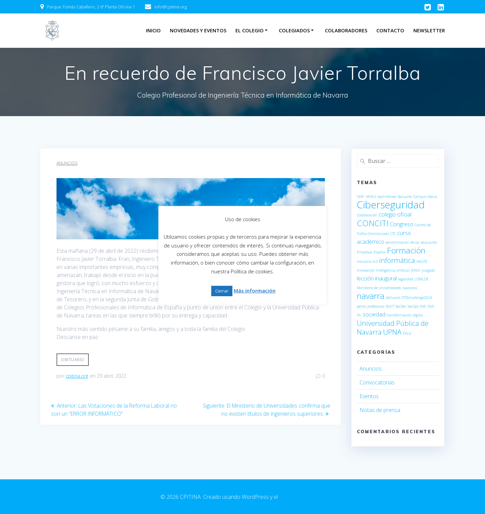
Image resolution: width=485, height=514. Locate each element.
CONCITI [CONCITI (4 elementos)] (372, 223)
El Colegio (249, 30)
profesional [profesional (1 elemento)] (375, 306)
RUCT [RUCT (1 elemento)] (390, 306)
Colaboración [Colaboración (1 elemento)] (367, 215)
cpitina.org (77, 376)
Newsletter (429, 30)
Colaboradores (346, 30)
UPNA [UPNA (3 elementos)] (392, 332)
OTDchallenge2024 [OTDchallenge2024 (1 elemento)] (417, 297)
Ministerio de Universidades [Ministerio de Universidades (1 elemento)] (379, 287)
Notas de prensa (380, 410)
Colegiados (294, 30)
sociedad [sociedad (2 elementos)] (374, 314)
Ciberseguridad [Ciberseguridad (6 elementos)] (391, 204)
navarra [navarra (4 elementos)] (370, 295)
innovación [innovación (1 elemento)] (366, 270)
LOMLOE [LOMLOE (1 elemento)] (421, 279)
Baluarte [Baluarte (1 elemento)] (405, 196)
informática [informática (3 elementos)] (397, 260)
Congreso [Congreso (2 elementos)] (401, 224)
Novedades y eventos (198, 30)
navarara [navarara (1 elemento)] (409, 287)
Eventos (369, 396)
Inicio (153, 30)
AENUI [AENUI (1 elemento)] (371, 196)
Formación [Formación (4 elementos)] (406, 250)
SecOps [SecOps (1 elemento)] (413, 306)
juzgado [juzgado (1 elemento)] (428, 270)
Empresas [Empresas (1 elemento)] (364, 252)
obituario (72, 360)
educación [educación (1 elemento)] (429, 242)
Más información (254, 290)
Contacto (390, 30)
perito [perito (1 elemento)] (361, 306)
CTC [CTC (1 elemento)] (393, 233)
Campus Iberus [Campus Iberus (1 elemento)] (425, 196)
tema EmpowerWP (301, 497)
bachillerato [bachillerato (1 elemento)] (387, 196)
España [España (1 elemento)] (379, 252)
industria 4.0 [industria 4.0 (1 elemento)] (367, 261)
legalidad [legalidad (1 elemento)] (405, 279)
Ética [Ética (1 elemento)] (407, 333)
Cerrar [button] (221, 291)
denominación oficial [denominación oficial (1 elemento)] (402, 242)
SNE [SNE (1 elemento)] (423, 306)
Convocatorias (377, 382)
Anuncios (67, 163)
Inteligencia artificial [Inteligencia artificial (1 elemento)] (393, 270)
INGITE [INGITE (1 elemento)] (421, 261)
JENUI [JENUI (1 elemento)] (415, 270)
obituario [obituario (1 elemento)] (393, 297)
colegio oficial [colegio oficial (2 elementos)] (395, 214)
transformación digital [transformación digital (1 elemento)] (405, 315)
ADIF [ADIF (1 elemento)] (360, 196)
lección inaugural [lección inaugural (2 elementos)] (377, 278)
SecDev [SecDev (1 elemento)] (401, 306)
